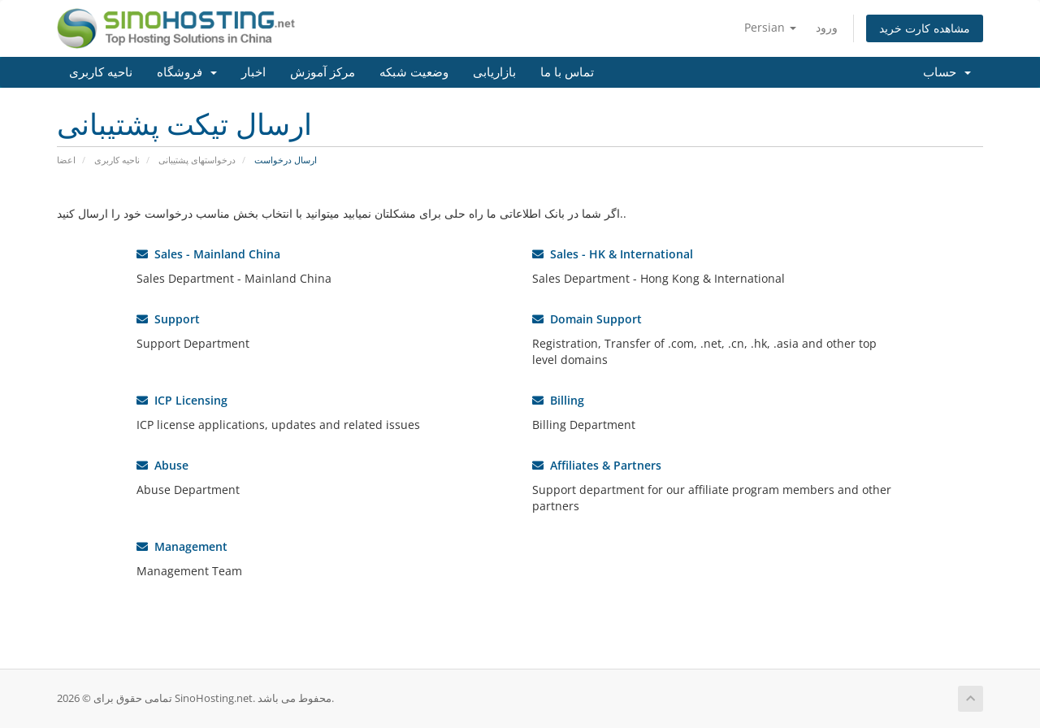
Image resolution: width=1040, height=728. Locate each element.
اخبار (253, 72)
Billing (558, 400)
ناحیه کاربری (100, 72)
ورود (827, 27)
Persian (770, 27)
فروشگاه (187, 72)
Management (182, 546)
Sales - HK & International (612, 254)
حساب (947, 72)
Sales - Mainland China (208, 254)
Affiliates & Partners (596, 465)
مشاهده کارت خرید (924, 28)
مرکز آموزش (322, 72)
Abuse (162, 465)
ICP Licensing (182, 400)
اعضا (66, 160)
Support (168, 319)
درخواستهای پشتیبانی (197, 160)
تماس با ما (567, 72)
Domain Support (587, 319)
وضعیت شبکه (413, 72)
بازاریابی (494, 72)
